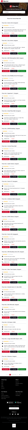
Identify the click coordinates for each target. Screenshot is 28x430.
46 (19, 374)
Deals (2, 381)
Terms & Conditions (4, 395)
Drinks (2, 386)
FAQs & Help (3, 398)
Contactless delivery (19, 383)
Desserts (2, 388)
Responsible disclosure (5, 397)
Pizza (2, 383)
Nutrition (17, 385)
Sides (2, 385)
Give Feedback (14, 408)
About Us (17, 381)
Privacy (2, 393)
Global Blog (18, 395)
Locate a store (18, 393)
